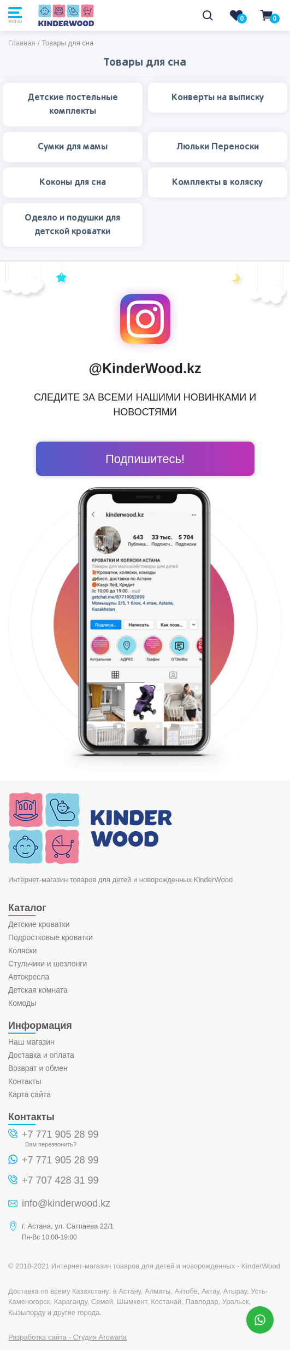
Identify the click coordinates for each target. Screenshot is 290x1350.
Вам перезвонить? (50, 1144)
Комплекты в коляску (217, 182)
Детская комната (38, 990)
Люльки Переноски (217, 147)
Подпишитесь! (145, 459)
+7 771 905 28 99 (60, 1134)
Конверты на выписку (217, 98)
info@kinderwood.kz (66, 1203)
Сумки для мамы (73, 147)
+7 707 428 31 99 (60, 1180)
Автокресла (28, 976)
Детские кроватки (39, 924)
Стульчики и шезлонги (47, 963)
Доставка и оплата (41, 1055)
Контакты (24, 1081)
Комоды (22, 1003)
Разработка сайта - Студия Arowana (67, 1337)
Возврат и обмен (38, 1068)
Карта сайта (29, 1094)
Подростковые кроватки (50, 937)
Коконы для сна (72, 182)
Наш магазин (31, 1042)
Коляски (22, 950)
